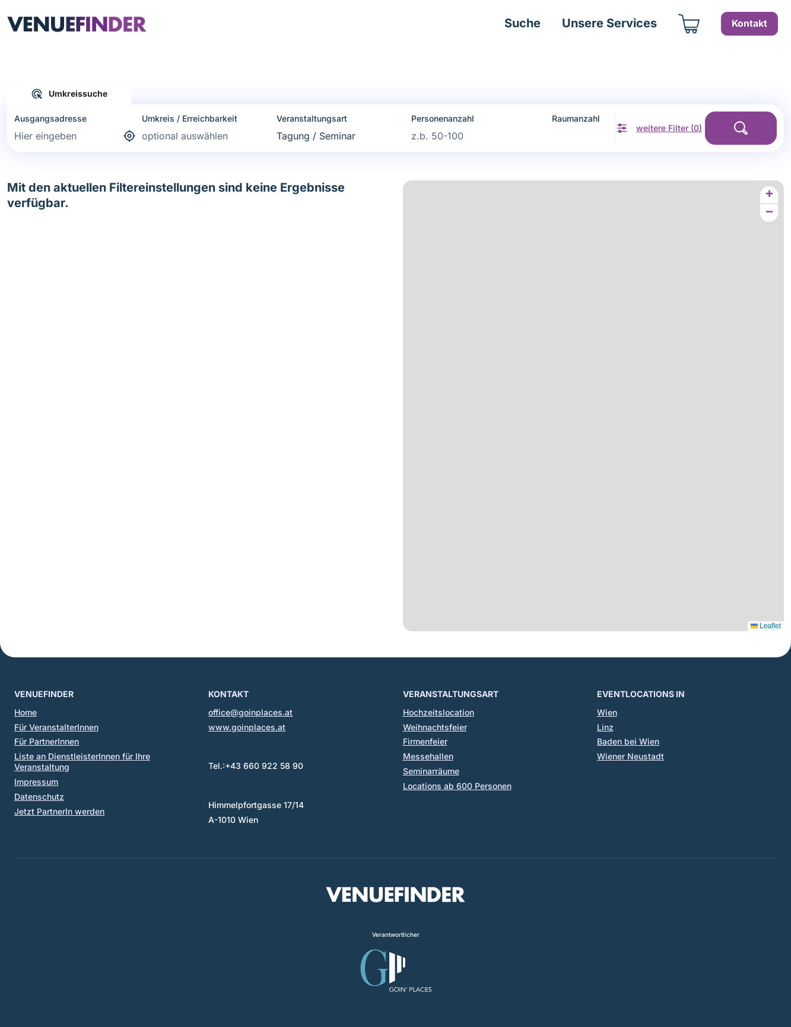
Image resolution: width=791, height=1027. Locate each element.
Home (25, 712)
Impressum (36, 782)
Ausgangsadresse (50, 118)
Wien (607, 712)
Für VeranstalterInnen (56, 727)
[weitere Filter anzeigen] (659, 128)
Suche (522, 23)
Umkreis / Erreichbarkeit (189, 118)
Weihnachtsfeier (435, 727)
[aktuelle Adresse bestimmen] (130, 136)
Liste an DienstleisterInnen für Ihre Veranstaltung (82, 761)
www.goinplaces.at (246, 727)
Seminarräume (431, 771)
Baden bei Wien (628, 741)
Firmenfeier (425, 741)
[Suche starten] (741, 128)
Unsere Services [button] (609, 23)
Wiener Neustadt (630, 756)
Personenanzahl (442, 118)
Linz (605, 727)
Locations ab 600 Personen (457, 786)
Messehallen (428, 756)
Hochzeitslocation (438, 712)
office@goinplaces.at (250, 712)
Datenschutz (39, 796)
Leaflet (766, 626)
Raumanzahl (576, 118)
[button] (769, 195)
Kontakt (749, 23)
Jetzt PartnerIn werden (59, 811)
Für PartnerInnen (46, 741)
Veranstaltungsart (312, 118)
